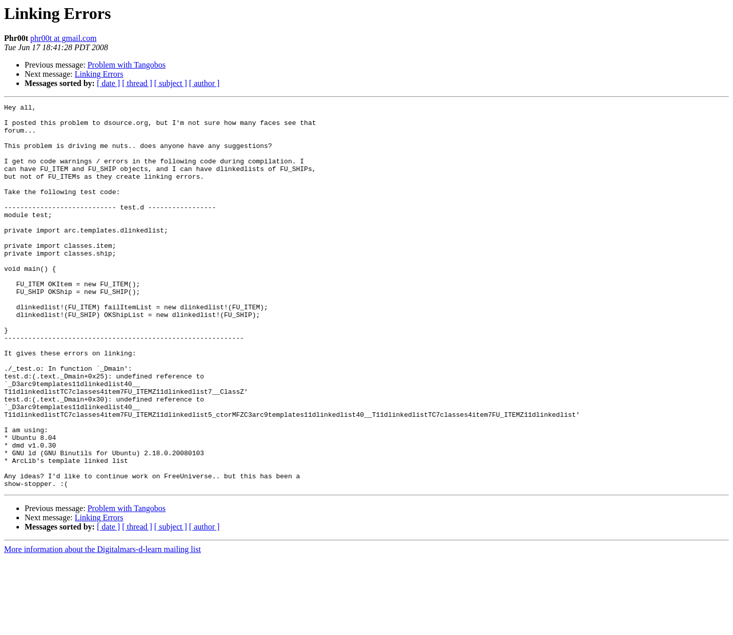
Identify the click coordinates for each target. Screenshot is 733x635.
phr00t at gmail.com (63, 38)
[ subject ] (170, 83)
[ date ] (108, 83)
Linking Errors (99, 74)
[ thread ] (137, 83)
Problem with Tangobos (127, 64)
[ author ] (204, 83)
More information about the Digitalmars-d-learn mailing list (102, 626)
